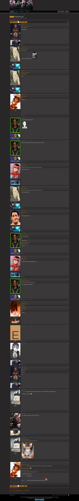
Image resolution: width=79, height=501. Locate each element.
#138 (68, 413)
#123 (68, 70)
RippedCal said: (24, 48)
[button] (18, 12)
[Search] (67, 12)
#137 (68, 389)
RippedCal (15, 39)
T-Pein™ (15, 225)
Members (27, 11)
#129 (68, 210)
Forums (12, 11)
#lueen (26, 18)
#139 (68, 437)
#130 (68, 233)
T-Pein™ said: (24, 235)
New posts (11, 13)
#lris (23, 18)
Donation (16, 11)
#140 (68, 462)
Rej (15, 62)
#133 (68, 301)
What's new (22, 11)
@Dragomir (24, 391)
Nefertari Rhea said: (25, 464)
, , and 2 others (27, 483)
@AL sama (25, 480)
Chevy (15, 133)
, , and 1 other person (29, 434)
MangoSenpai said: (25, 439)
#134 (68, 325)
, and (27, 299)
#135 (68, 343)
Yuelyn (15, 358)
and (25, 161)
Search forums (16, 13)
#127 (68, 163)
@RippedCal (25, 475)
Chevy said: (24, 96)
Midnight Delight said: (25, 72)
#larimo (21, 18)
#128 (68, 186)
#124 (68, 94)
